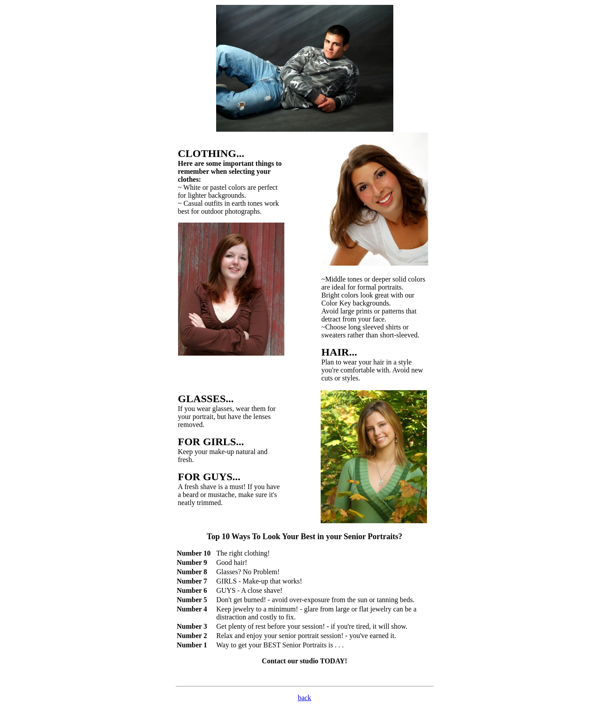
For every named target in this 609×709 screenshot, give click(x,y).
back (304, 697)
